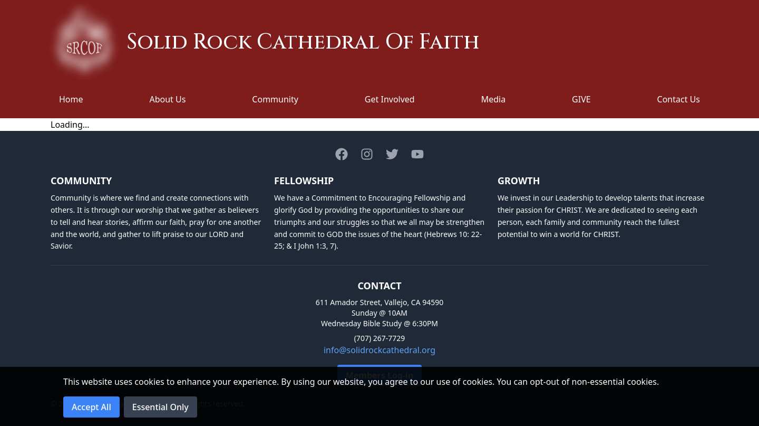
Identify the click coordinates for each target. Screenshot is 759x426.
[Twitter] (392, 154)
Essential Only (160, 407)
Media (493, 99)
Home (71, 99)
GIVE (581, 99)
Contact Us (678, 99)
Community (275, 99)
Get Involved (390, 99)
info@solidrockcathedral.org (379, 350)
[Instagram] (367, 154)
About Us (167, 99)
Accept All (91, 407)
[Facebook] (341, 154)
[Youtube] (417, 154)
